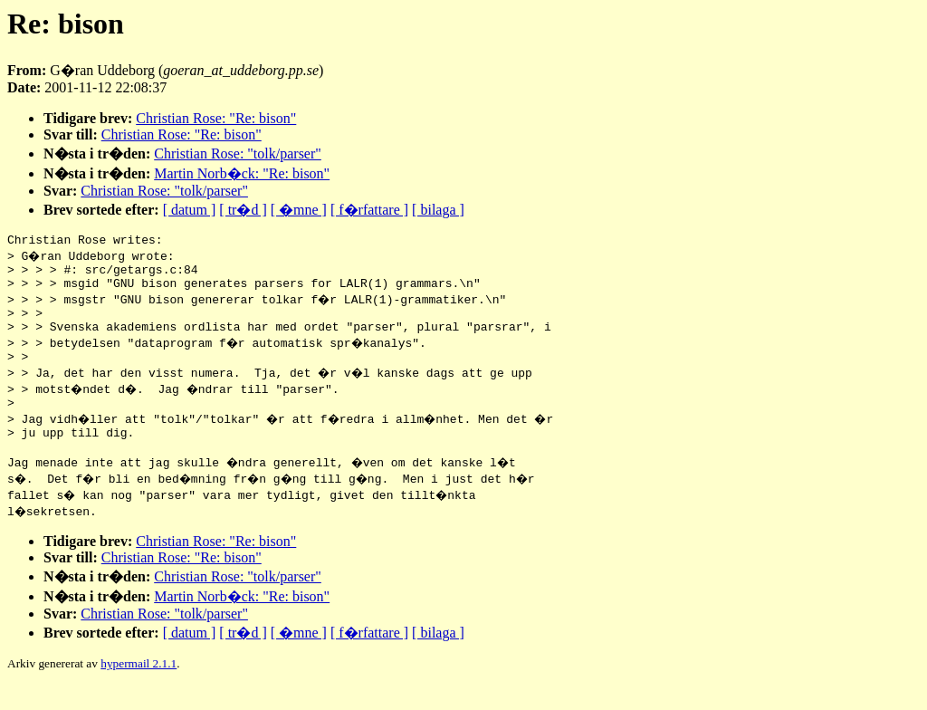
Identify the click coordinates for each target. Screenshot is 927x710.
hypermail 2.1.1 (138, 688)
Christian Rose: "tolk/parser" (237, 153)
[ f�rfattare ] (369, 209)
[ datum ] (189, 209)
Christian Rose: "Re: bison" (216, 118)
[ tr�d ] (242, 209)
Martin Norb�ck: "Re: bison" (242, 173)
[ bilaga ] (438, 209)
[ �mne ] (299, 209)
